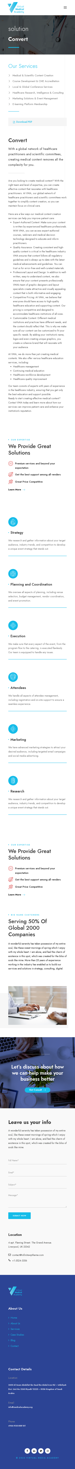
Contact (15, 1346)
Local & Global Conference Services (32, 87)
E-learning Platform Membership (29, 104)
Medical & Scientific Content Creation (32, 75)
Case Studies (17, 1335)
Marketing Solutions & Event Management (35, 98)
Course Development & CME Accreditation (35, 81)
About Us (15, 1323)
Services (15, 1329)
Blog (13, 1340)
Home (14, 1318)
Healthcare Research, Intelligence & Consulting (38, 93)
